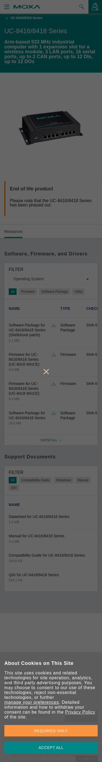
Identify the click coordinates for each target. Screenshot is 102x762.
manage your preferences (31, 702)
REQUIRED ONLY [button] (51, 731)
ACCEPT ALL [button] (51, 747)
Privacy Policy (80, 712)
